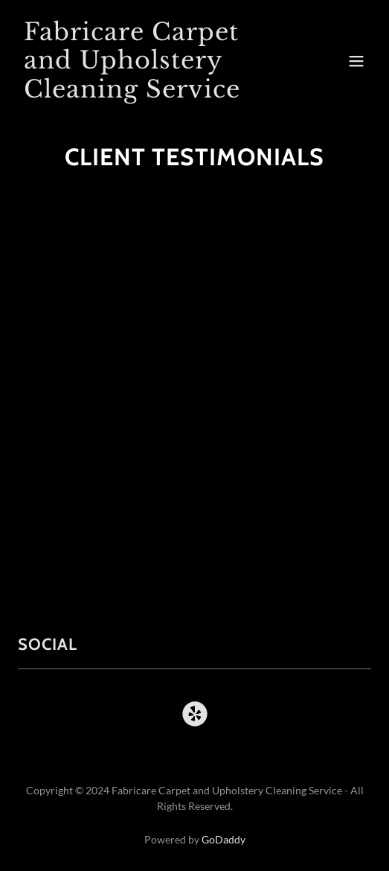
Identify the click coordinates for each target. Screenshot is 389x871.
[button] (356, 61)
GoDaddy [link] (223, 839)
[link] (142, 93)
